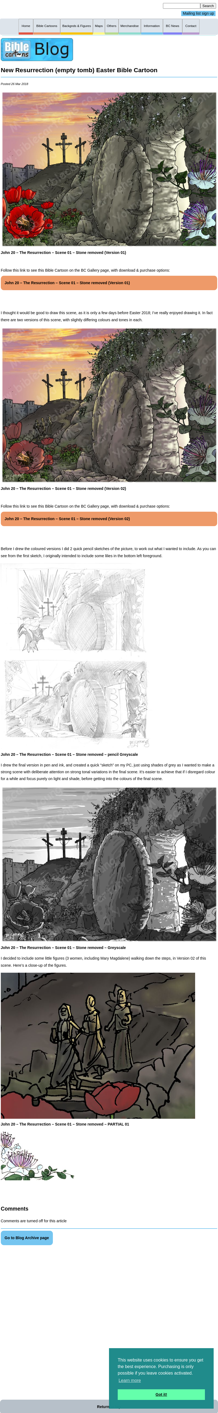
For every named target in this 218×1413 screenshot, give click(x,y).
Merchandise (129, 26)
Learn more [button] (130, 1380)
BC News (172, 26)
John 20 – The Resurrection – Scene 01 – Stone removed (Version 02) (67, 519)
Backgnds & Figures (76, 26)
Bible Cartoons (46, 26)
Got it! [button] (161, 1394)
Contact (190, 26)
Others (111, 26)
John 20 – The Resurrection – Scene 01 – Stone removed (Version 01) (67, 283)
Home (26, 26)
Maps (99, 26)
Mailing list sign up (198, 13)
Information (152, 26)
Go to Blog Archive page (27, 1238)
